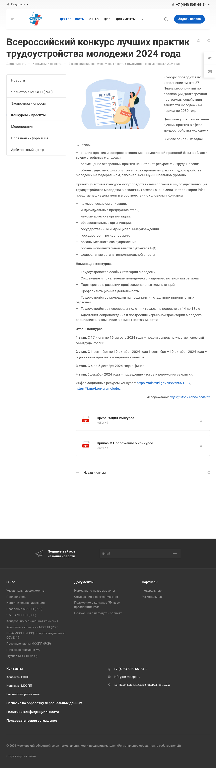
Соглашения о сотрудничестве (96, 597)
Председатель (16, 597)
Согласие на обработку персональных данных (44, 703)
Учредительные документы (25, 590)
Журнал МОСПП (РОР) (21, 656)
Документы (84, 582)
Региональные (152, 597)
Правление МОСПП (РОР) (24, 609)
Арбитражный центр (27, 150)
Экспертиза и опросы (28, 103)
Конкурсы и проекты (28, 115)
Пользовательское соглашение (31, 721)
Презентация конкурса (115, 418)
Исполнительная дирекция (25, 603)
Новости (18, 80)
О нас (10, 582)
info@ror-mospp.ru (127, 677)
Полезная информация (29, 138)
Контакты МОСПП (19, 685)
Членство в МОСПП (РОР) (32, 92)
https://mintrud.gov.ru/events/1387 (163, 383)
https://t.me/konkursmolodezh (99, 388)
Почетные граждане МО (23, 650)
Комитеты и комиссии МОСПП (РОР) (32, 627)
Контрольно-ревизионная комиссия (32, 621)
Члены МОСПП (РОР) (21, 615)
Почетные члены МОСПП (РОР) (28, 643)
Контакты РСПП (17, 677)
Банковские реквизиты (23, 694)
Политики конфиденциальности (32, 712)
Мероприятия (22, 127)
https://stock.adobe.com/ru (190, 397)
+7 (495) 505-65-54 (191, 5)
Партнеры (150, 582)
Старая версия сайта (21, 756)
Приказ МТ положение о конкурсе (125, 443)
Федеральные (152, 590)
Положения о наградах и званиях (98, 613)
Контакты (14, 669)
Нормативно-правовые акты (94, 590)
